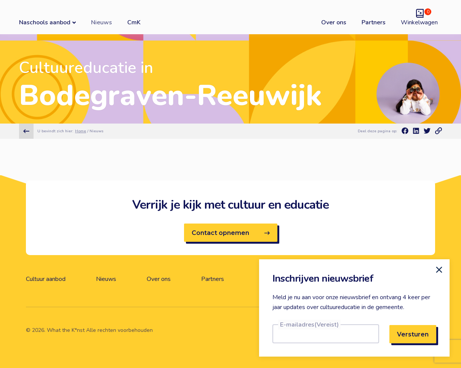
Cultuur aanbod (46, 279)
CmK (134, 22)
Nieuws (101, 22)
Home (80, 131)
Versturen (413, 334)
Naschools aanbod (47, 22)
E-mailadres (309, 324)
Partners (374, 22)
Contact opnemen (231, 232)
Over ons (333, 22)
